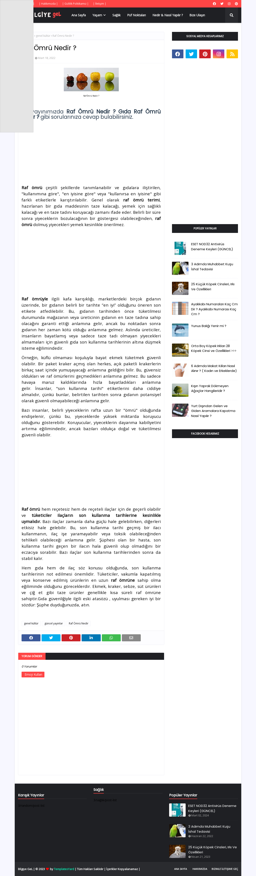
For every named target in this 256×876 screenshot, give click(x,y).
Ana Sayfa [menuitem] (78, 15)
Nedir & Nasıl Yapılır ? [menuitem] (167, 15)
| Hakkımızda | (48, 3)
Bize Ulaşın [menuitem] (197, 15)
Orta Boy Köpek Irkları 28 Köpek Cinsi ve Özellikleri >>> (213, 348)
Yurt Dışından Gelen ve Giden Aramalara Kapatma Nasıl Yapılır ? (213, 411)
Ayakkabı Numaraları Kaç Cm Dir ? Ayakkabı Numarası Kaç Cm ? (214, 309)
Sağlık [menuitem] (116, 15)
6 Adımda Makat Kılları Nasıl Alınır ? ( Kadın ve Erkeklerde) (214, 368)
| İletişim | (99, 3)
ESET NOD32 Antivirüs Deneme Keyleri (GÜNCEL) (212, 246)
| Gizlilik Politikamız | (75, 3)
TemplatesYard (64, 869)
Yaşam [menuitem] (97, 15)
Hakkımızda (199, 869)
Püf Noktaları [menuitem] (136, 15)
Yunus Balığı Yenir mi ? (208, 326)
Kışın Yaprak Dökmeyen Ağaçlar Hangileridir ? (210, 388)
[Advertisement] (91, 150)
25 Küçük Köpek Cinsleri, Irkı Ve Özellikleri (212, 286)
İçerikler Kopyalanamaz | (123, 869)
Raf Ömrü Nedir (78, 623)
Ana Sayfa (180, 869)
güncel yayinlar (53, 623)
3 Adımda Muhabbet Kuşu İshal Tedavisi (212, 266)
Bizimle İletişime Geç (225, 869)
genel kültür (43, 36)
